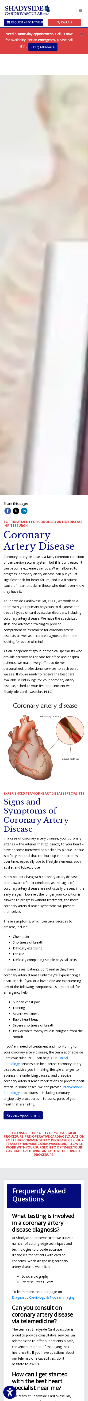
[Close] (81, 34)
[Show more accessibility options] (10, 1392)
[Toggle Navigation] (80, 10)
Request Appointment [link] (25, 22)
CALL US (64, 22)
